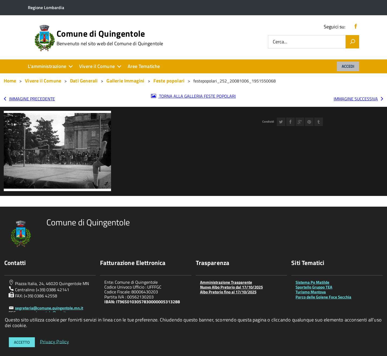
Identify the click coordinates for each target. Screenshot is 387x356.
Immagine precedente (32, 99)
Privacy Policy (54, 341)
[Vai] (352, 41)
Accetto (22, 342)
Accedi (348, 66)
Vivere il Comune (97, 66)
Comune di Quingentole (110, 37)
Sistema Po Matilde (312, 282)
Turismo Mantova (311, 292)
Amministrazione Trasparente (226, 282)
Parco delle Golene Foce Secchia (323, 297)
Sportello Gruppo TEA (314, 287)
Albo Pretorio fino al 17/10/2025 (228, 292)
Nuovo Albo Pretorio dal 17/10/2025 (231, 287)
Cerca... (280, 42)
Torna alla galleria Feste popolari (197, 96)
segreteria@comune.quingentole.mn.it (49, 308)
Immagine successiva (356, 99)
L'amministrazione (47, 66)
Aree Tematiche (144, 66)
